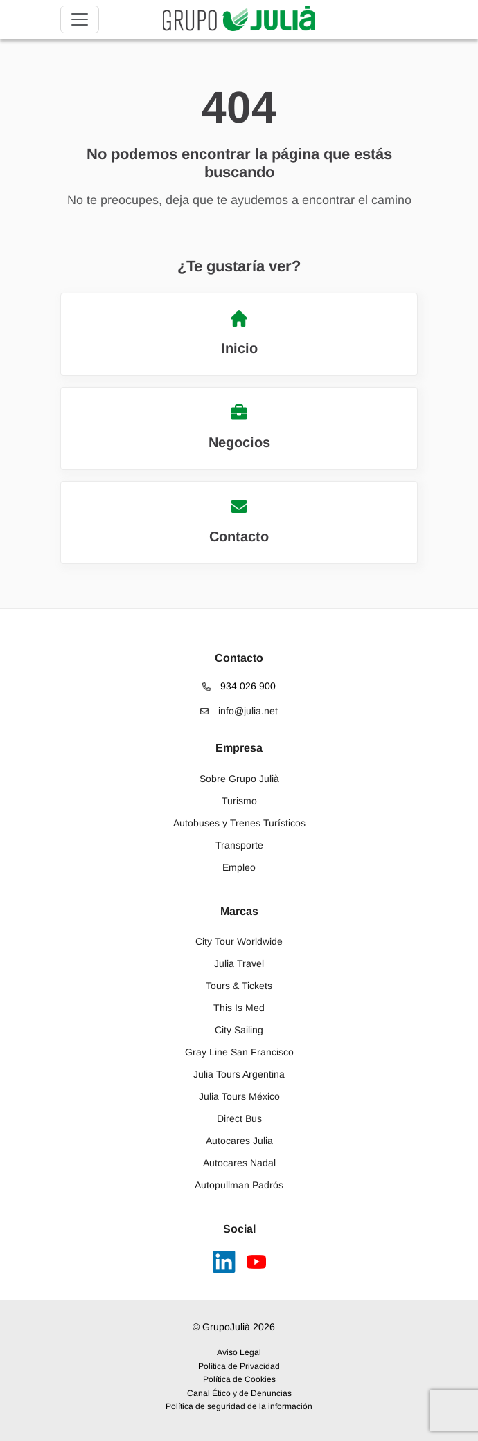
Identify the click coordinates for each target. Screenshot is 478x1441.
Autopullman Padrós (239, 1184)
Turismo (239, 800)
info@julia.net (239, 710)
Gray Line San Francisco (239, 1052)
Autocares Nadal (239, 1162)
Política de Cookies (239, 1379)
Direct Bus (239, 1118)
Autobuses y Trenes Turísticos (239, 822)
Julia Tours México (239, 1096)
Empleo (239, 867)
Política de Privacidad (239, 1366)
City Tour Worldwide (239, 941)
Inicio (239, 333)
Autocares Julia (239, 1140)
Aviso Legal (239, 1352)
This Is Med (239, 1007)
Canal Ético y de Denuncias (239, 1393)
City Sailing (239, 1029)
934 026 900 (239, 685)
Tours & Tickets (239, 985)
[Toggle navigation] (79, 19)
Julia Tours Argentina (239, 1074)
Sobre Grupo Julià (239, 778)
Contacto (239, 521)
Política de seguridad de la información (239, 1406)
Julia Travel (239, 963)
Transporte (239, 845)
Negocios (239, 427)
